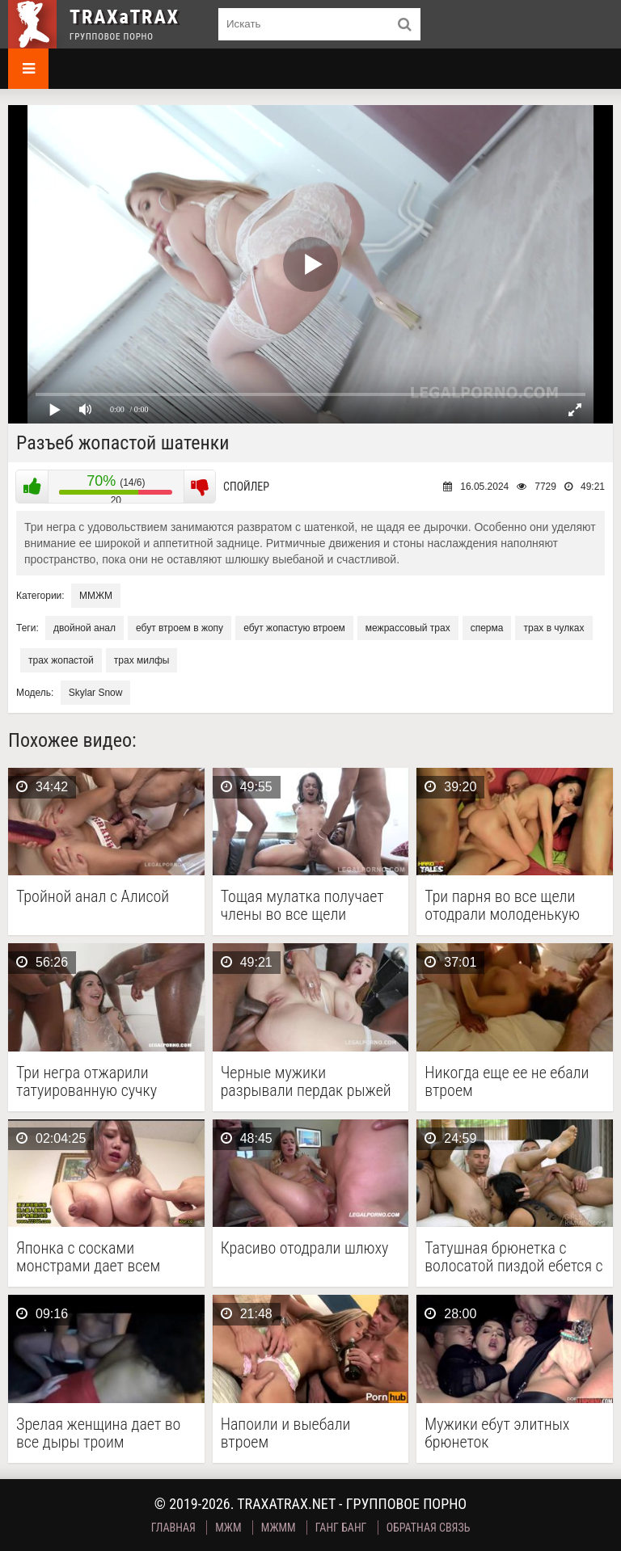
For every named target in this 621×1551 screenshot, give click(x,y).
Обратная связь (429, 1527)
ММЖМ (95, 595)
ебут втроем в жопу (179, 628)
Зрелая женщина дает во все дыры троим (98, 1433)
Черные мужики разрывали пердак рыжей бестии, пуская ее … (306, 1081)
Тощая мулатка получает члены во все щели (302, 905)
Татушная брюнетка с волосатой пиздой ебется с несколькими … (513, 1257)
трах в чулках (553, 628)
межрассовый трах (407, 628)
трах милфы (142, 660)
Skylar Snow (96, 692)
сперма (487, 628)
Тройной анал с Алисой (92, 896)
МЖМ (228, 1527)
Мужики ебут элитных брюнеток (497, 1433)
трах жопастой (61, 660)
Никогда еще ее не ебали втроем (507, 1081)
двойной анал (84, 628)
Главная (173, 1527)
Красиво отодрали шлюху (305, 1248)
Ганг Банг (341, 1527)
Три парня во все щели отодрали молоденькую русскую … (502, 905)
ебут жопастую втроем (294, 628)
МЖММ (278, 1527)
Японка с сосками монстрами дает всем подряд (88, 1257)
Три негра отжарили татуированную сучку (86, 1081)
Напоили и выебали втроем (286, 1433)
